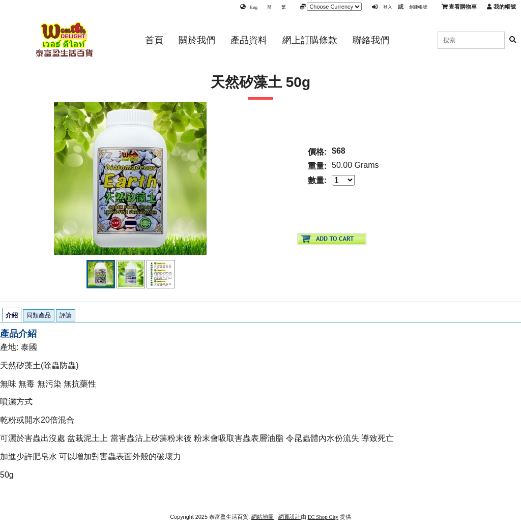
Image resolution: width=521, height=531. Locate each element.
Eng (253, 7)
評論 (66, 315)
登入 (387, 7)
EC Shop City (323, 517)
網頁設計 (289, 517)
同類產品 (38, 315)
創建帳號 (418, 7)
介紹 (12, 315)
